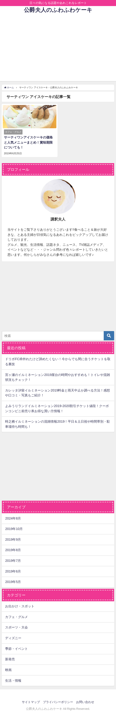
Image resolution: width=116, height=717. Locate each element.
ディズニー (13, 638)
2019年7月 (13, 560)
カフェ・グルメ (16, 616)
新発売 (10, 659)
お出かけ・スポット (19, 606)
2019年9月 (13, 539)
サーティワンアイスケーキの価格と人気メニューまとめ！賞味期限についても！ (28, 142)
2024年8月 (13, 518)
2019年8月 (13, 550)
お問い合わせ (85, 702)
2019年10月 (14, 528)
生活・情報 (13, 680)
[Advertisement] (58, 48)
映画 (8, 669)
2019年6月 (13, 571)
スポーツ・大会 (16, 627)
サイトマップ (31, 702)
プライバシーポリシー (58, 702)
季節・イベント (16, 648)
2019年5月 (13, 581)
